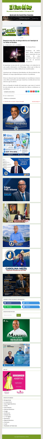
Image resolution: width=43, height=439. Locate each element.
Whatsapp (8, 307)
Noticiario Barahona (9, 409)
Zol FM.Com (7, 413)
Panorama (6, 422)
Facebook (7, 303)
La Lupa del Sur (8, 402)
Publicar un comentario (10, 98)
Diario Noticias (7, 407)
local (22, 37)
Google (6, 411)
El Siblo (6, 405)
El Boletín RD (7, 415)
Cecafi (5, 424)
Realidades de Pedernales (10, 426)
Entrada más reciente (10, 101)
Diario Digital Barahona (10, 404)
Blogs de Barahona (9, 420)
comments (19, 45)
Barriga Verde (7, 400)
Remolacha (7, 418)
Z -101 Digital (7, 416)
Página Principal (20, 101)
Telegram (26, 307)
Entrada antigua (35, 101)
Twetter (26, 303)
